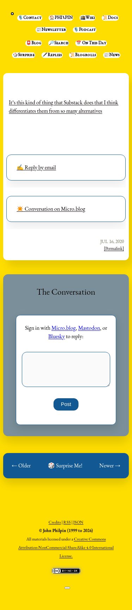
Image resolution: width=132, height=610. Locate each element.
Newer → (109, 465)
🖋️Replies (52, 55)
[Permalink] (114, 248)
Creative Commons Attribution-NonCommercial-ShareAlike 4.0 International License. (66, 547)
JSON (78, 522)
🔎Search (58, 43)
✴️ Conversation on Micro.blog (51, 208)
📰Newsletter (51, 30)
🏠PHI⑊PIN (61, 18)
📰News (112, 55)
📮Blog (33, 43)
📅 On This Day (91, 43)
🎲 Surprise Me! (65, 465)
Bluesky (56, 336)
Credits (55, 522)
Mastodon (89, 328)
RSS (67, 522)
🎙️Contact (30, 18)
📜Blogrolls (83, 55)
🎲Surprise (23, 55)
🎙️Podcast (85, 30)
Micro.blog (63, 328)
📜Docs (110, 18)
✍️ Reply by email (36, 167)
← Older (21, 465)
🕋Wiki (87, 18)
